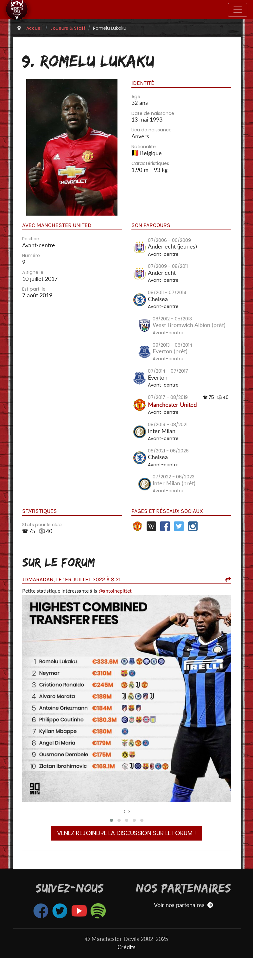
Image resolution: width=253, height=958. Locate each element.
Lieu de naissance (151, 130)
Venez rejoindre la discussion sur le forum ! (126, 833)
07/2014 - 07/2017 (168, 371)
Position (30, 239)
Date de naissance (152, 113)
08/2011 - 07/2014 (167, 292)
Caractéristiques (150, 163)
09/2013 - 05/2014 (173, 345)
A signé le (32, 272)
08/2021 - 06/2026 (168, 451)
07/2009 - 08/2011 (168, 266)
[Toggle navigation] (237, 10)
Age (135, 96)
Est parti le (34, 289)
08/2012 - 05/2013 (172, 319)
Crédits (126, 947)
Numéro (31, 255)
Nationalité (143, 146)
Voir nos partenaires (183, 905)
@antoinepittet (115, 591)
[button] (111, 820)
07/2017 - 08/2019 (168, 397)
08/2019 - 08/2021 (167, 424)
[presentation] (124, 811)
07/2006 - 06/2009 (169, 240)
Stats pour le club (42, 524)
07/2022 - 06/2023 (173, 477)
